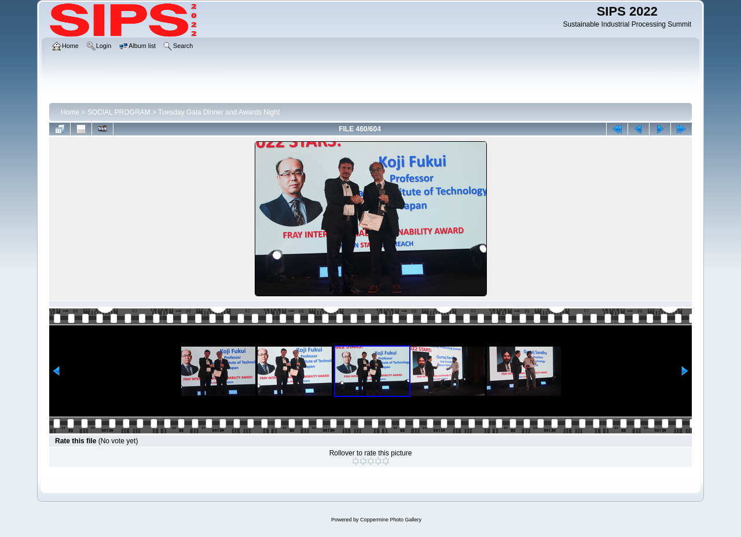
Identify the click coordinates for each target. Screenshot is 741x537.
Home (70, 112)
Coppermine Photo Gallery (390, 520)
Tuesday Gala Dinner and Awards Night (219, 112)
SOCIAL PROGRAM (119, 112)
